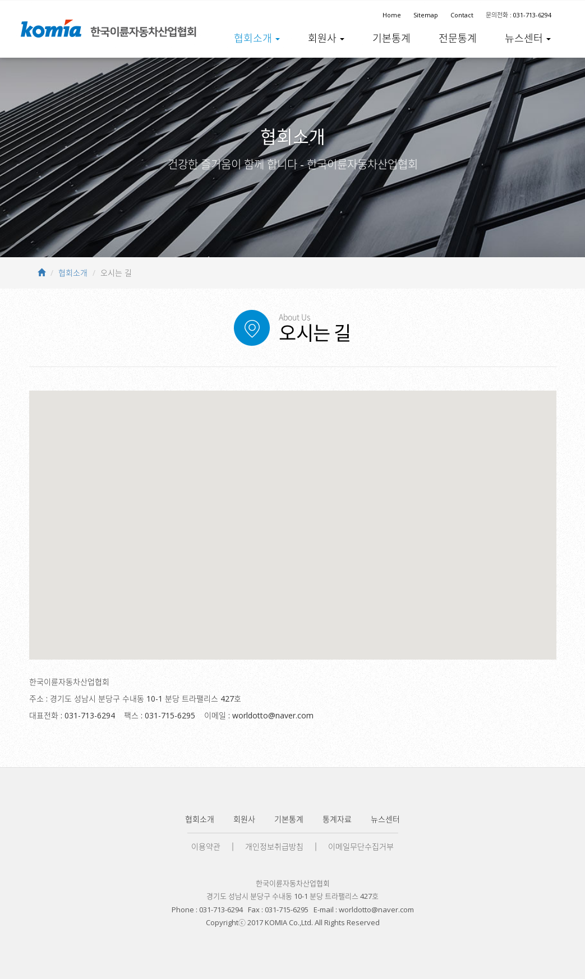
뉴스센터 (385, 819)
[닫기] (322, 474)
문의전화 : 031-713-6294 (518, 15)
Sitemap (425, 15)
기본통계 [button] (391, 37)
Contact (461, 15)
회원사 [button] (326, 37)
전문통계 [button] (458, 37)
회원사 (244, 819)
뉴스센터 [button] (528, 37)
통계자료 (337, 819)
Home (392, 15)
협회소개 (72, 272)
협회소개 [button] (257, 37)
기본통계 (288, 819)
